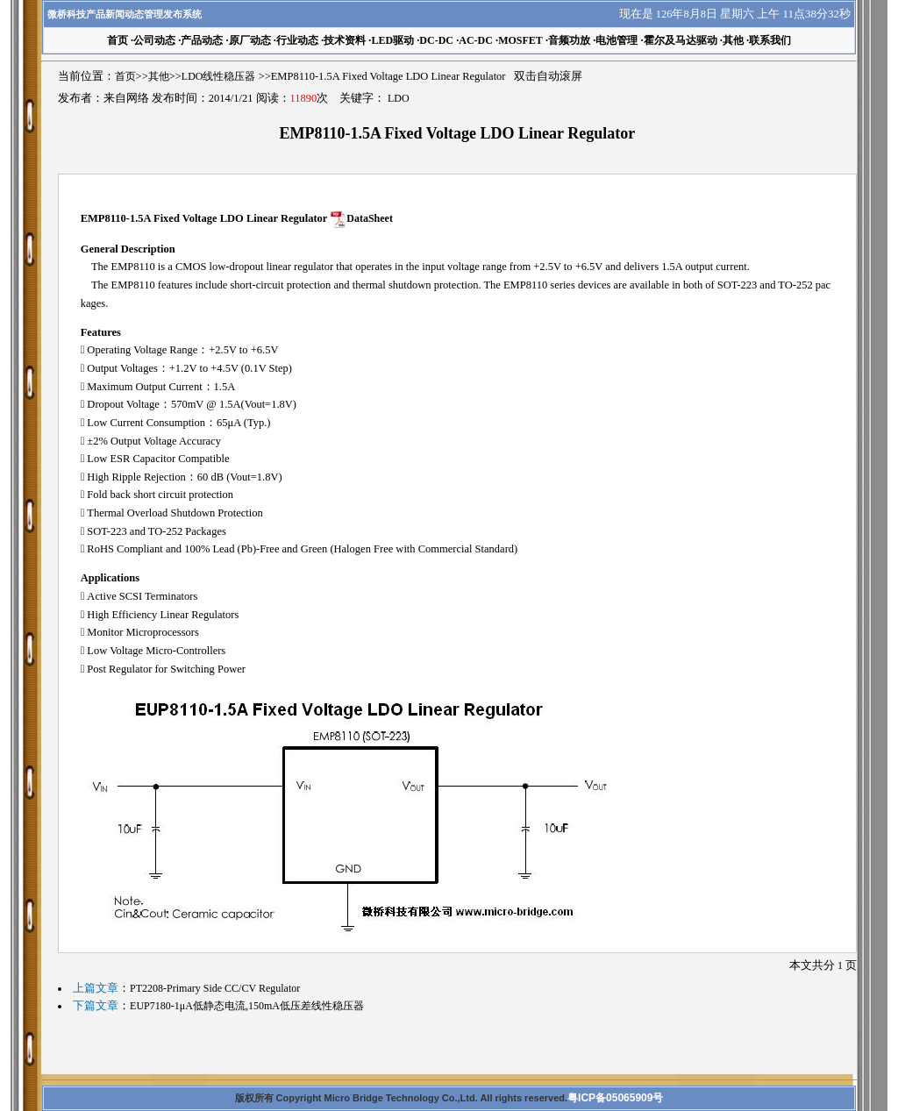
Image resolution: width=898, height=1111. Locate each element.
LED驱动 (392, 40)
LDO (399, 98)
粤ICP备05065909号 (615, 1098)
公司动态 (154, 40)
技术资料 (345, 40)
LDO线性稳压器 (219, 76)
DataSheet (369, 218)
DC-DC (436, 40)
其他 (733, 40)
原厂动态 (250, 40)
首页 (125, 76)
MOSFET (520, 40)
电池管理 (616, 40)
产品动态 (202, 40)
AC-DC (476, 40)
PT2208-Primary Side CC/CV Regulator (215, 988)
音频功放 (569, 40)
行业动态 (297, 40)
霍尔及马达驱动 (680, 40)
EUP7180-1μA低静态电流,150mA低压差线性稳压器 (247, 1006)
